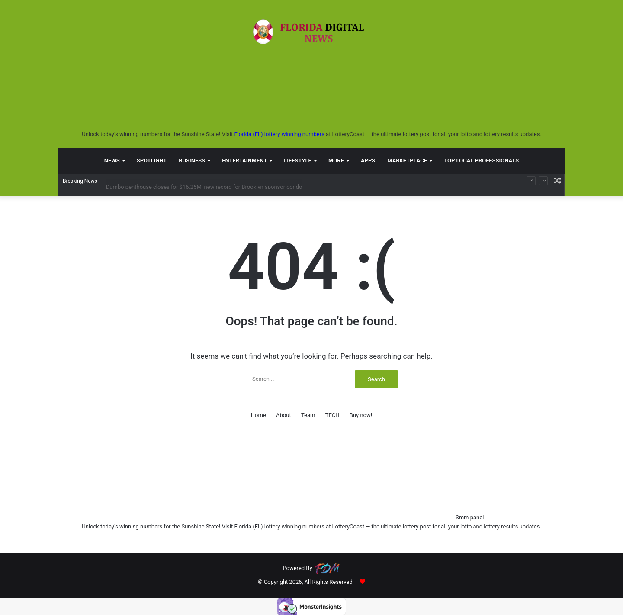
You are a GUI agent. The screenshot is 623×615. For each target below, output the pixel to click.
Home (258, 415)
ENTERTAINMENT (244, 160)
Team (308, 415)
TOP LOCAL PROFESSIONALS (481, 160)
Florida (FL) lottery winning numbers (279, 134)
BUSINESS (192, 160)
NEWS (112, 160)
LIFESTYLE (298, 160)
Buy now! (361, 415)
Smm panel (470, 517)
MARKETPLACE (407, 160)
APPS (368, 160)
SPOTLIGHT (152, 160)
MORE (336, 160)
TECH (332, 415)
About (283, 415)
